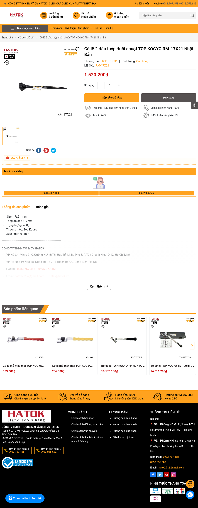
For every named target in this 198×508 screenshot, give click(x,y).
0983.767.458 (51, 193)
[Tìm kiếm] (192, 15)
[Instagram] (173, 474)
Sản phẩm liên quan (21, 309)
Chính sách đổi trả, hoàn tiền (87, 424)
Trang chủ (57, 28)
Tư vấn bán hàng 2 (52, 450)
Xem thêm (99, 286)
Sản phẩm (84, 28)
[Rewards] (25, 498)
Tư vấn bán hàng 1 (20, 450)
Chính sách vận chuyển (84, 431)
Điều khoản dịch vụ (123, 437)
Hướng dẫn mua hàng (125, 418)
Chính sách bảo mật (82, 418)
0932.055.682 (147, 193)
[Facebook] (153, 474)
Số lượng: (89, 85)
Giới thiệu (70, 28)
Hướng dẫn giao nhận (125, 431)
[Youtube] (166, 474)
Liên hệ (109, 28)
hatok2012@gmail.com (171, 467)
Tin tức (98, 28)
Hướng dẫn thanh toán (125, 424)
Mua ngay (168, 98)
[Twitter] (160, 474)
